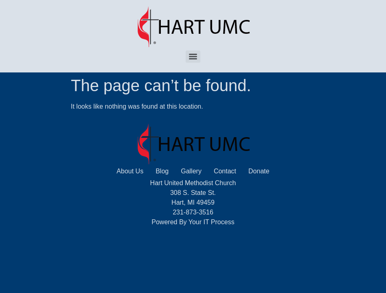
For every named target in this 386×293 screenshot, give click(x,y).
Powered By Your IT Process (192, 222)
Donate (259, 171)
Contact (225, 171)
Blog (162, 171)
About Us (129, 171)
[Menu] (193, 56)
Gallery (191, 171)
